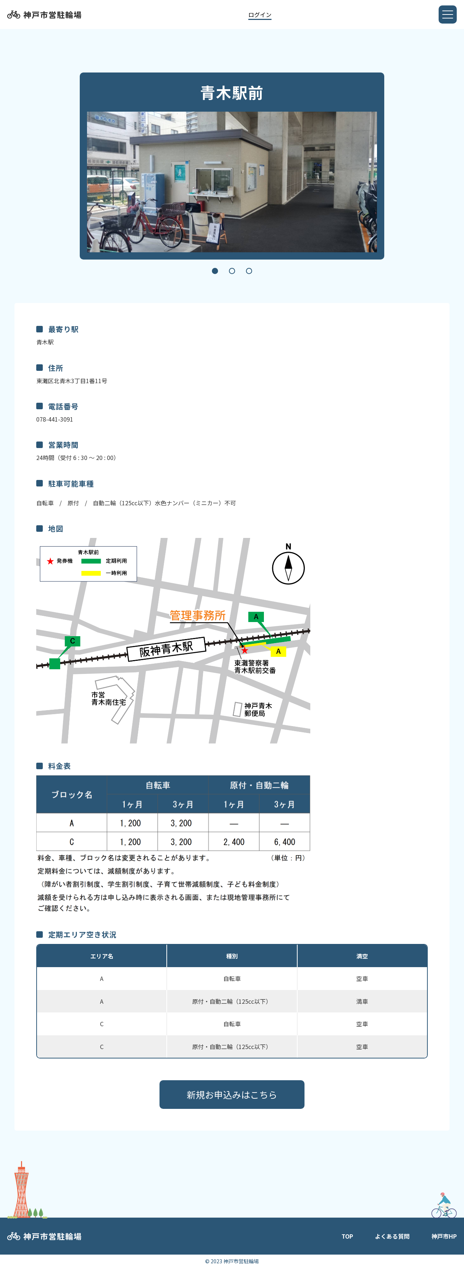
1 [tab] (215, 271)
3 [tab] (249, 271)
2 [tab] (232, 271)
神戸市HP (444, 1236)
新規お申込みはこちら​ (232, 1094)
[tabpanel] (232, 182)
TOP (347, 1236)
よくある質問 (392, 1236)
